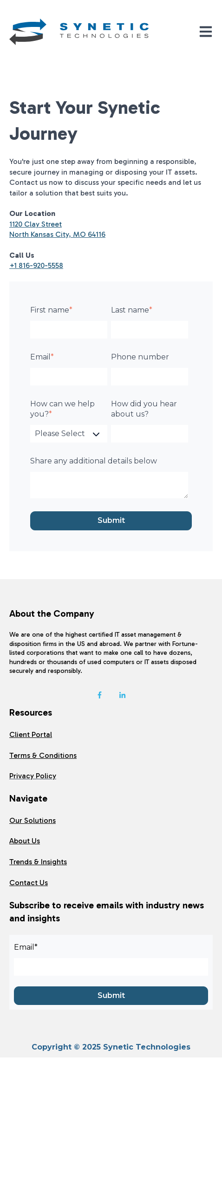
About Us (24, 840)
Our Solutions (32, 820)
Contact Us (28, 882)
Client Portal (30, 734)
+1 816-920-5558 (36, 265)
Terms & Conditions (43, 755)
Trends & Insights (38, 861)
